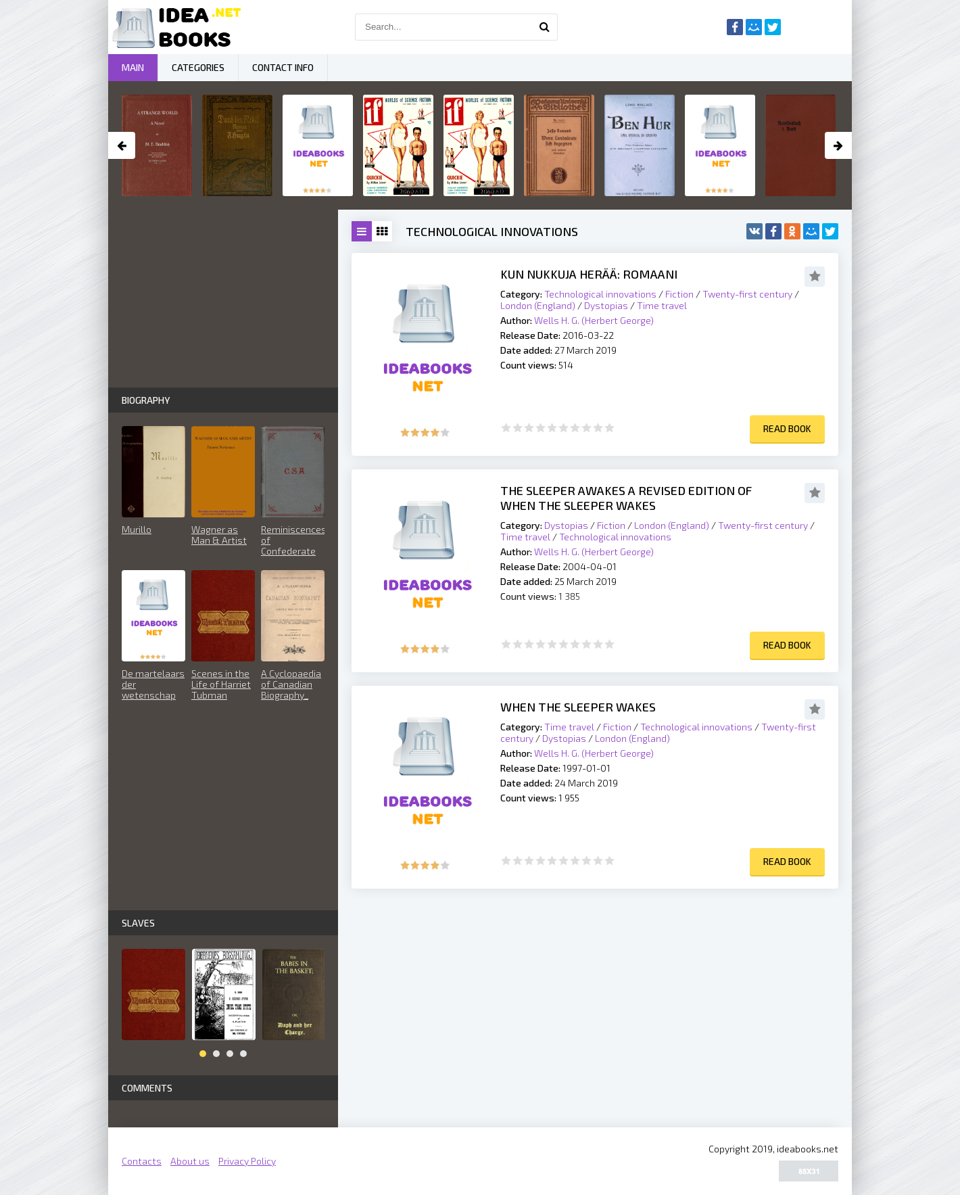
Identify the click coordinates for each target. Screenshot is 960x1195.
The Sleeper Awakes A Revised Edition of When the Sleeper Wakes (626, 498)
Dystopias (606, 305)
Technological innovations (600, 294)
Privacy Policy (247, 1161)
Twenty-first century (747, 294)
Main (133, 67)
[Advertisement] (595, 997)
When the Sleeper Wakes (578, 706)
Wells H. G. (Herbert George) (594, 320)
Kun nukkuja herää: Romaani (588, 273)
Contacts (142, 1161)
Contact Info (283, 67)
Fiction (679, 294)
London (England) (537, 305)
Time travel (662, 305)
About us (190, 1161)
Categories (198, 67)
